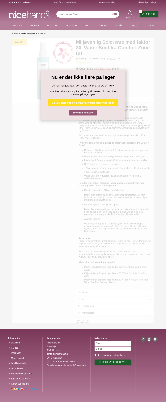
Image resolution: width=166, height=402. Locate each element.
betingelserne (119, 355)
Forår (119, 25)
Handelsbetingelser (21, 373)
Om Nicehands (18, 363)
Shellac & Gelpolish (20, 379)
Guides (14, 348)
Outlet (134, 25)
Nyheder (17, 25)
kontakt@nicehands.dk (58, 354)
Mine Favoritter (18, 358)
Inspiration (16, 353)
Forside (17, 33)
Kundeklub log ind (20, 384)
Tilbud (150, 25)
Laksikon (15, 343)
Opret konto (17, 368)
